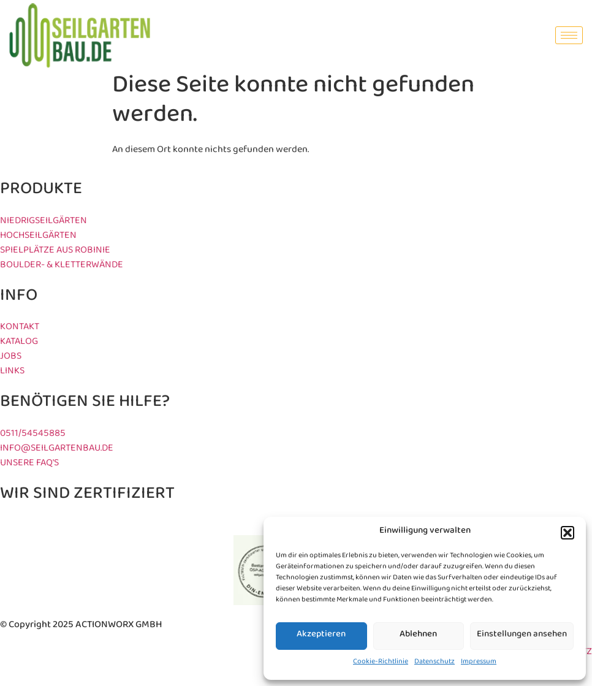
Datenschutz (434, 663)
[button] (567, 533)
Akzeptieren (321, 636)
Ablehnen (418, 636)
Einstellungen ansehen (522, 636)
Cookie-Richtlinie (380, 663)
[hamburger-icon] (569, 35)
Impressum (478, 663)
